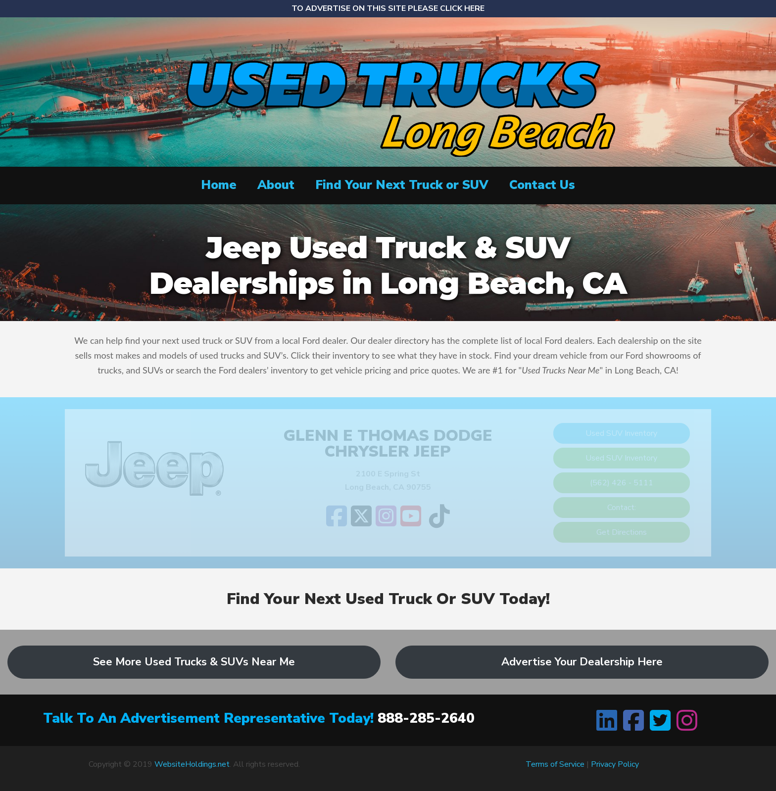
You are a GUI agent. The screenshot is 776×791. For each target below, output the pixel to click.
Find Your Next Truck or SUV (401, 185)
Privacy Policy (615, 764)
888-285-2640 (426, 718)
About (275, 185)
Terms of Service (555, 764)
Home (219, 185)
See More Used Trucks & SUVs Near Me (194, 661)
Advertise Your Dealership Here (582, 661)
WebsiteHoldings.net (192, 764)
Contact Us (542, 185)
